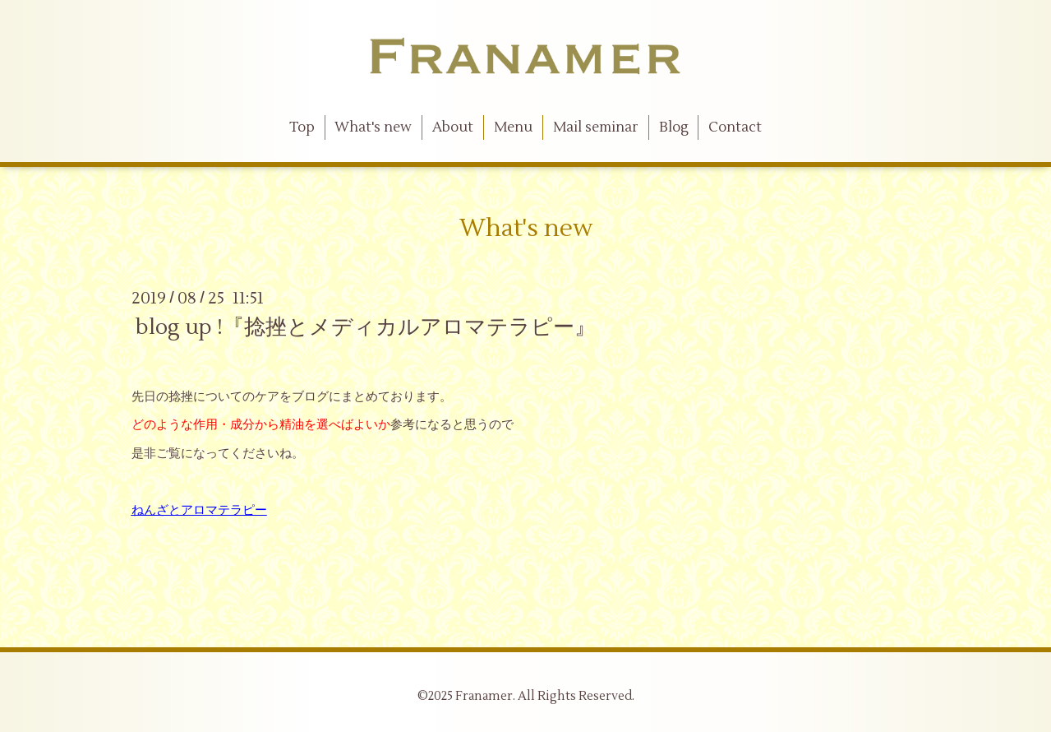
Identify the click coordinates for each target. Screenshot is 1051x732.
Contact (735, 127)
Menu (513, 127)
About (452, 127)
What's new (373, 127)
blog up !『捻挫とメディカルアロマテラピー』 (366, 327)
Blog (674, 127)
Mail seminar (595, 127)
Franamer (484, 696)
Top (302, 127)
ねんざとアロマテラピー (199, 510)
